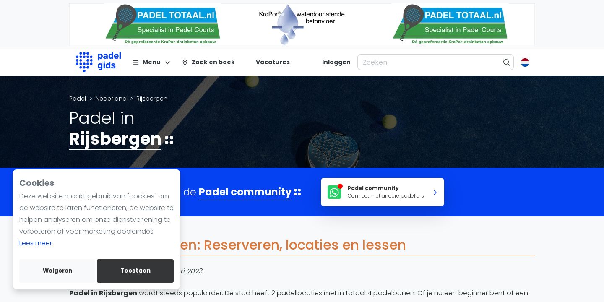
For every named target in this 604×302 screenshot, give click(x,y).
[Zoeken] (507, 62)
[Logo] (98, 62)
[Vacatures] (268, 62)
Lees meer (35, 243)
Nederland (111, 98)
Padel (77, 98)
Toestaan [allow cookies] (135, 271)
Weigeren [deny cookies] (57, 271)
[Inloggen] (336, 62)
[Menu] (152, 62)
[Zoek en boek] (208, 62)
